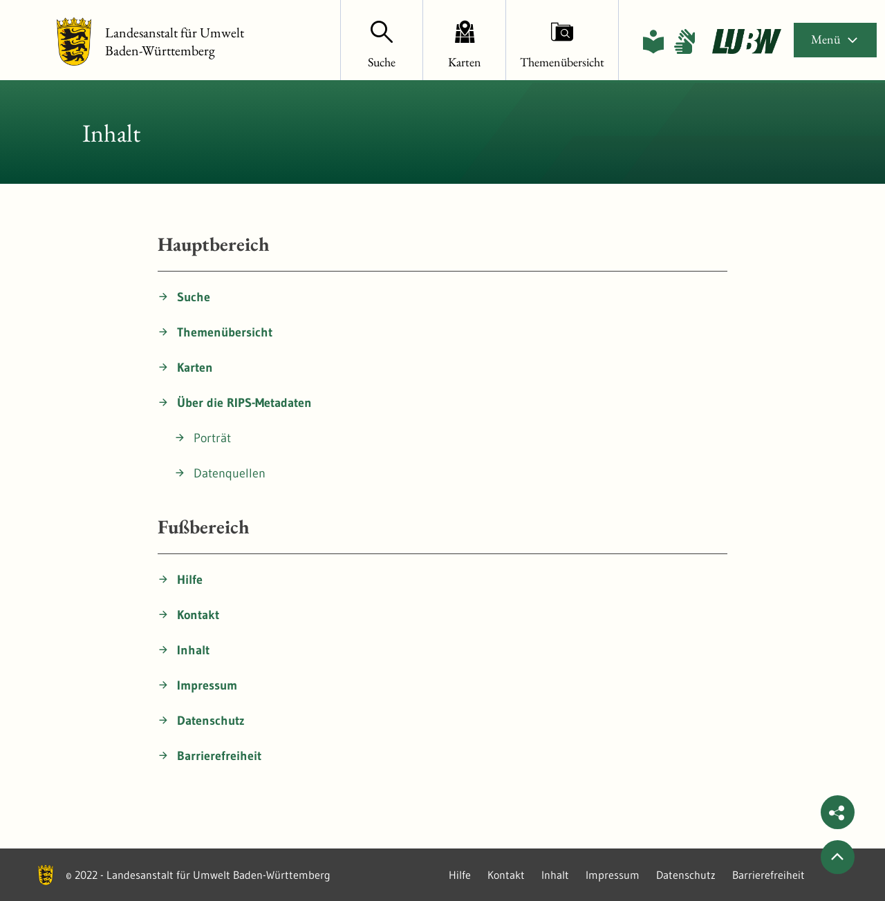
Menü (835, 39)
